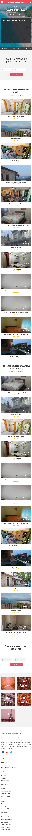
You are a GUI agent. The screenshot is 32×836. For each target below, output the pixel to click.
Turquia (9, 52)
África (3, 788)
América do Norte (6, 791)
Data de (6, 67)
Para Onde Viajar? (6, 762)
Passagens (6, 48)
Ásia (2, 799)
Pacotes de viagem (6, 819)
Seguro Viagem (5, 827)
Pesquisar (16, 74)
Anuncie (3, 778)
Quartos (29, 67)
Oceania (3, 806)
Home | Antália (16, 14)
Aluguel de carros (6, 829)
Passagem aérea (6, 817)
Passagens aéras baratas (8, 765)
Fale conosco (5, 780)
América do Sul (5, 796)
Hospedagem (5, 822)
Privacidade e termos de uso (9, 767)
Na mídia (3, 775)
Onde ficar (17, 48)
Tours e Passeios (6, 824)
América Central (5, 793)
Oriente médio (5, 809)
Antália (14, 52)
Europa (3, 52)
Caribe (3, 801)
